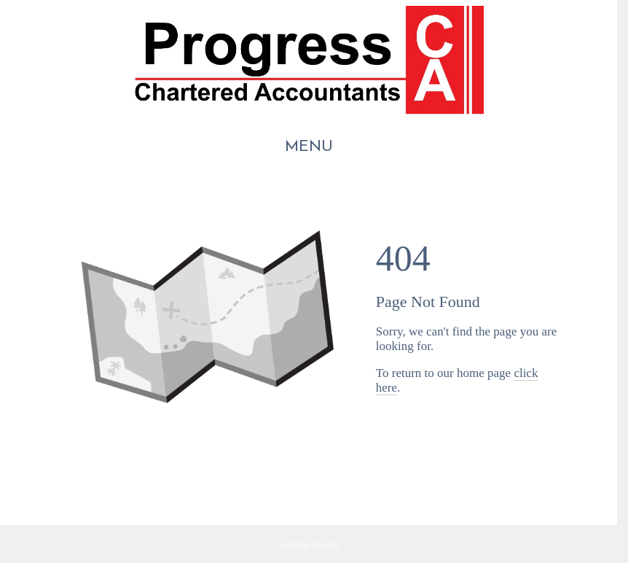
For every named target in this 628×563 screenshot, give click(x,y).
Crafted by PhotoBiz (309, 544)
